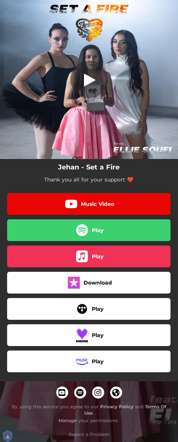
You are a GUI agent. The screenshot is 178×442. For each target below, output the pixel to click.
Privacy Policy (116, 406)
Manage (67, 420)
